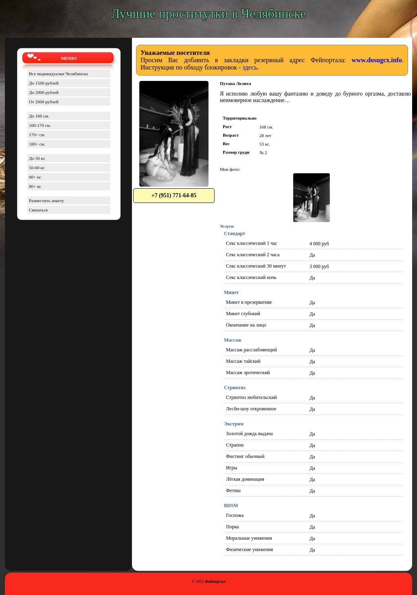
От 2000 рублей (44, 101)
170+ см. (37, 134)
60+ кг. (35, 176)
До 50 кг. (37, 158)
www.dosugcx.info (376, 60)
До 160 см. (39, 115)
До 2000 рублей (44, 92)
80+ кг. (35, 186)
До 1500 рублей (44, 83)
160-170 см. (40, 125)
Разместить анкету (46, 200)
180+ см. (37, 144)
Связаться (38, 209)
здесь (249, 67)
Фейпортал (215, 581)
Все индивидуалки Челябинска (58, 73)
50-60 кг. (37, 167)
